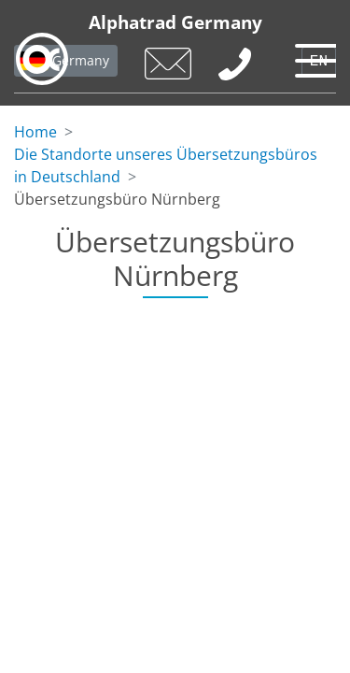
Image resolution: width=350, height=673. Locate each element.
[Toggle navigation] (312, 56)
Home (35, 132)
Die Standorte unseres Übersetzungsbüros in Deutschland (165, 165)
